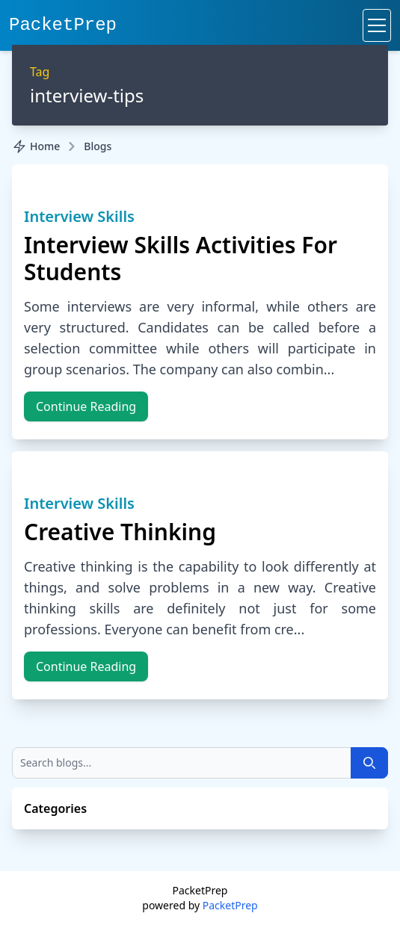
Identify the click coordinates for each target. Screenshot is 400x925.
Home (36, 146)
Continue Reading (86, 406)
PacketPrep (63, 25)
